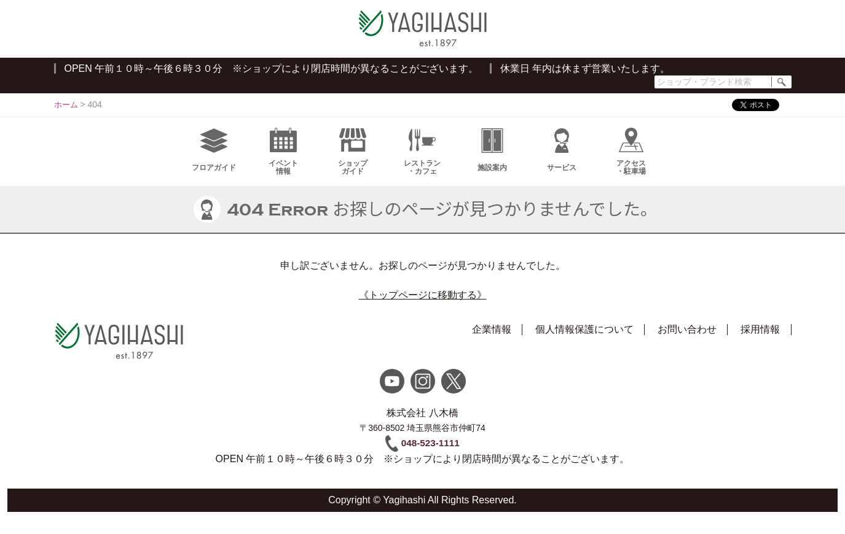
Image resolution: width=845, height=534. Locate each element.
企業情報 (491, 339)
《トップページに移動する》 (423, 305)
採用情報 (760, 339)
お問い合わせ (687, 339)
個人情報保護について (584, 339)
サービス (561, 159)
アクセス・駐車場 (631, 161)
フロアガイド (214, 159)
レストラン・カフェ (422, 161)
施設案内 (492, 159)
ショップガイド (352, 161)
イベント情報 (283, 161)
